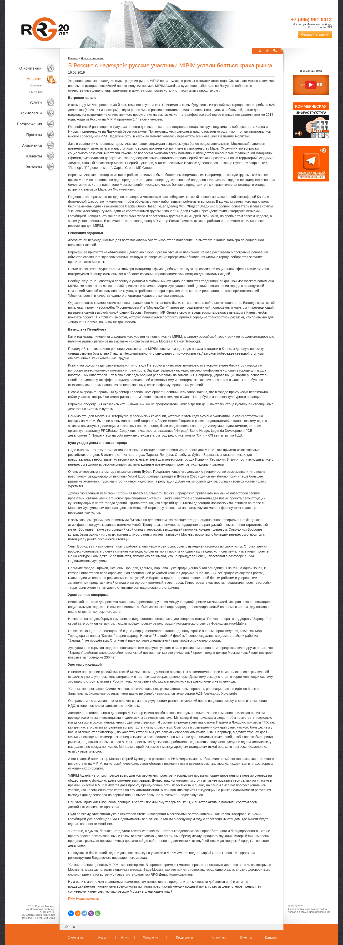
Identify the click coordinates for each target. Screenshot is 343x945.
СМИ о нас (35, 91)
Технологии (31, 113)
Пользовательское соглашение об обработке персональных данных (309, 916)
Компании (36, 85)
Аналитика (31, 145)
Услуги (31, 102)
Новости (32, 78)
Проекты (31, 134)
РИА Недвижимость (83, 898)
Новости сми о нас (92, 58)
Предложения (185, 937)
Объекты (31, 123)
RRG (45, 29)
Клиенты (31, 156)
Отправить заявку (315, 34)
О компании (31, 68)
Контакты (31, 166)
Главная (73, 58)
